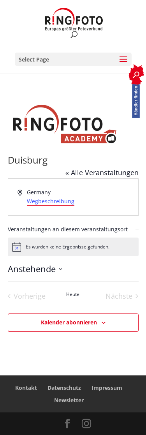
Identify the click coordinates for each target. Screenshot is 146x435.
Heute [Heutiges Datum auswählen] (72, 294)
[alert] (73, 247)
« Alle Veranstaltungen (102, 172)
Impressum (106, 387)
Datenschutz (64, 387)
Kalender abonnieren (69, 322)
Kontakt (26, 387)
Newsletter (69, 400)
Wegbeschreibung (50, 201)
